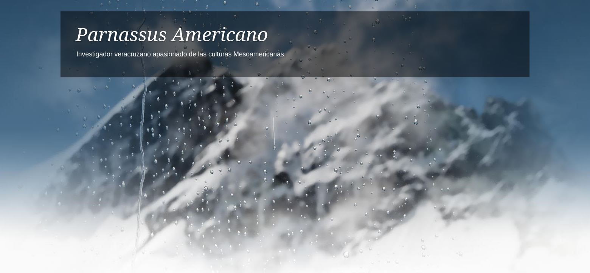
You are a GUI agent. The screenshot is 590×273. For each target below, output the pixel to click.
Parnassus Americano (172, 34)
